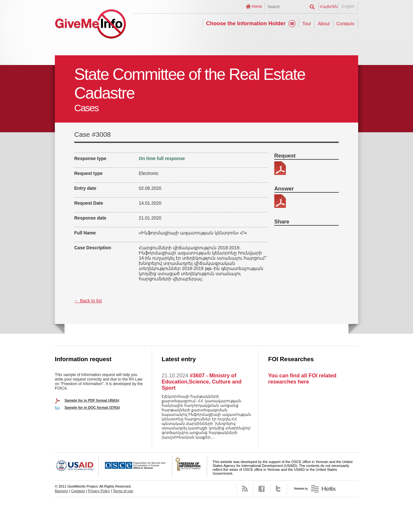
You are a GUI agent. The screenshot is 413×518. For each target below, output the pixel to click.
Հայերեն (329, 6)
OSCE (135, 466)
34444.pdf (280, 168)
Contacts (345, 23)
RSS (245, 489)
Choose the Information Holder (246, 23)
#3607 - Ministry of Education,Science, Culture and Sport (202, 381)
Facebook (262, 489)
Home (257, 6)
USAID (77, 466)
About (324, 23)
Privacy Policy (99, 491)
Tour (306, 23)
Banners (61, 491)
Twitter (278, 489)
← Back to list (88, 300)
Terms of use (123, 491)
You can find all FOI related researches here (302, 378)
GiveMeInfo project (90, 25)
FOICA (189, 466)
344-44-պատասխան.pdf (280, 201)
